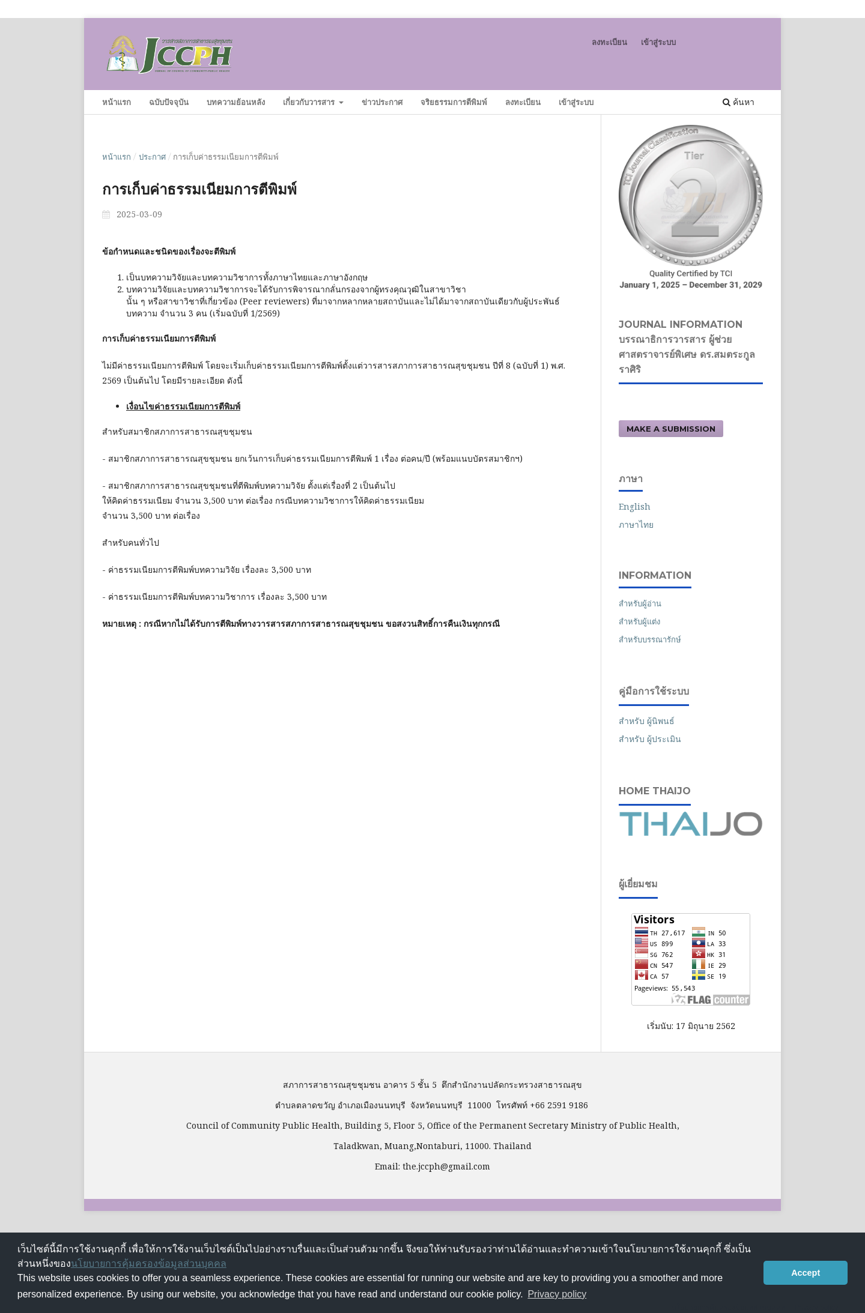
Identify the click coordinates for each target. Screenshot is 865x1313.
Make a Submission (671, 428)
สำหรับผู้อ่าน (640, 603)
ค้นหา (738, 101)
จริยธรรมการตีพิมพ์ (453, 102)
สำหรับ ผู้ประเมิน (650, 738)
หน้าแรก (116, 102)
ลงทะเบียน (523, 102)
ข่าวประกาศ (382, 102)
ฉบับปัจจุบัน (169, 102)
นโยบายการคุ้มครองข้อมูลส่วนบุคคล (148, 1263)
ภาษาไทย (636, 524)
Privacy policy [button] (556, 1294)
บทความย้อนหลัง (236, 102)
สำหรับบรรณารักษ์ (650, 639)
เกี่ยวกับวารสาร (310, 102)
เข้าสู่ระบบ (576, 102)
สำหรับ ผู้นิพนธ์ (647, 720)
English (635, 506)
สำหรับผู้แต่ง (639, 621)
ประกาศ (152, 156)
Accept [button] (805, 1273)
